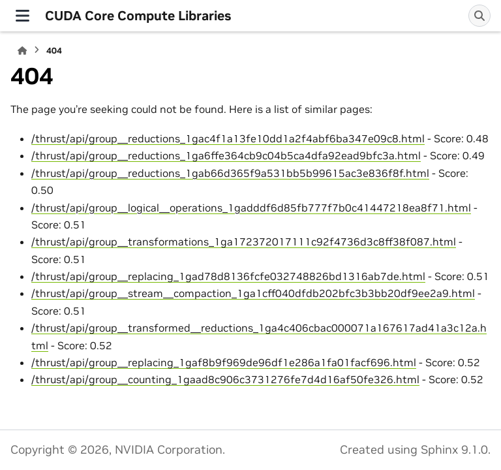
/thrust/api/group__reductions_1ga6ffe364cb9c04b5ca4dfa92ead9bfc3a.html (226, 155)
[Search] (479, 16)
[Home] (22, 50)
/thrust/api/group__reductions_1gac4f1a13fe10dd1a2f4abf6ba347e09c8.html (228, 138)
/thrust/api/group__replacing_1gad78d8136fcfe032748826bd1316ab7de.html (228, 276)
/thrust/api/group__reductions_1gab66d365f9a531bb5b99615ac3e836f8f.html (230, 173)
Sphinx (439, 450)
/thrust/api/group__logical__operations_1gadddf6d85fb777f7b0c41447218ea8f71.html (251, 207)
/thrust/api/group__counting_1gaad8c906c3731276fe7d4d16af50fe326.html (225, 379)
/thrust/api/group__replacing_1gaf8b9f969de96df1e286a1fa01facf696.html (223, 362)
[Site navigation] (22, 16)
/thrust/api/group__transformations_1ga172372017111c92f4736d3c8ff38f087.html (243, 241)
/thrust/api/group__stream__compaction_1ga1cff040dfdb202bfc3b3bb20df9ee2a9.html (253, 293)
